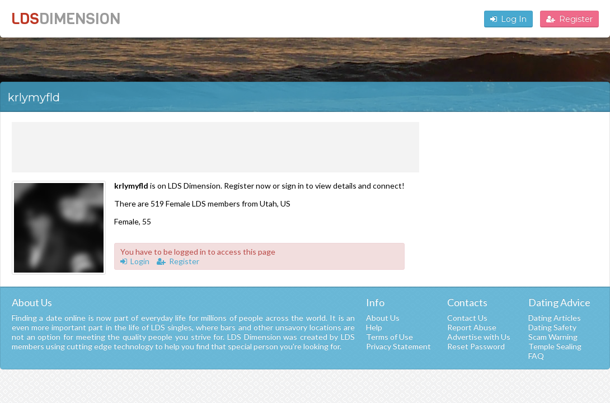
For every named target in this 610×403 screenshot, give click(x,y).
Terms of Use (389, 336)
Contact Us (467, 317)
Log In (508, 19)
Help (374, 327)
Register (569, 19)
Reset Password (476, 346)
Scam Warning (553, 336)
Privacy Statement (398, 346)
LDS (65, 18)
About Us (383, 317)
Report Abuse (471, 327)
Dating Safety (552, 327)
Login (134, 261)
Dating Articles (554, 317)
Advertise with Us (478, 336)
